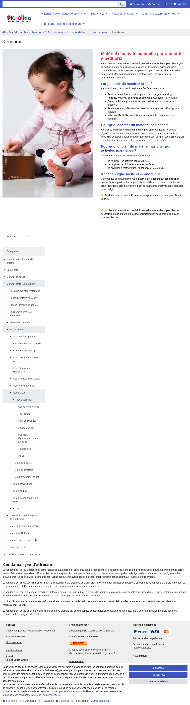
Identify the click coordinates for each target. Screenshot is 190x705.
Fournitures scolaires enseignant (61, 23)
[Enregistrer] (154, 4)
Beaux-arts (97, 13)
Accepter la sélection (158, 681)
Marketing (48, 700)
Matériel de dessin (123, 13)
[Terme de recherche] (60, 4)
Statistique (30, 700)
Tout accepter (158, 668)
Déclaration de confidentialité (45, 695)
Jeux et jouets (56, 32)
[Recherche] (121, 4)
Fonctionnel (82, 700)
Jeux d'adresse (99, 32)
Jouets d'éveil (77, 32)
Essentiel (12, 700)
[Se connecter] (137, 4)
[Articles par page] (29, 236)
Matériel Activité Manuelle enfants (62, 13)
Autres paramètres (101, 700)
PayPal (65, 700)
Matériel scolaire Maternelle (159, 13)
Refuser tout (158, 674)
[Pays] (166, 4)
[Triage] (13, 236)
